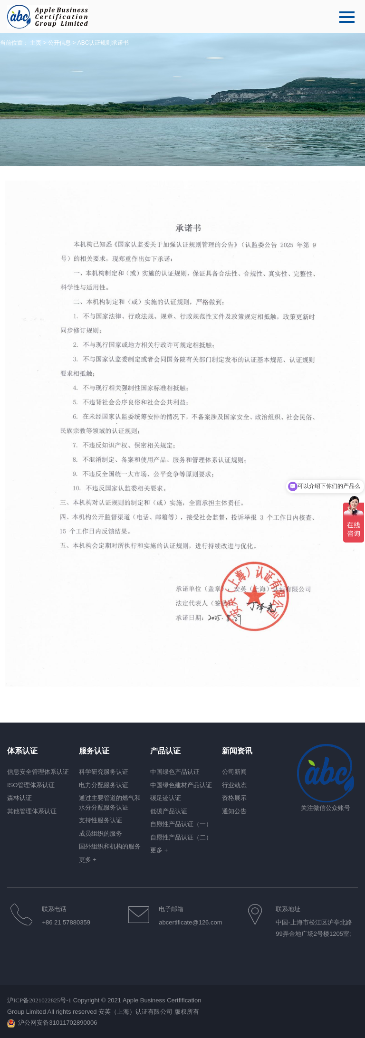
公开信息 (59, 42)
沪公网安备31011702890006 (57, 1022)
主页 (35, 42)
